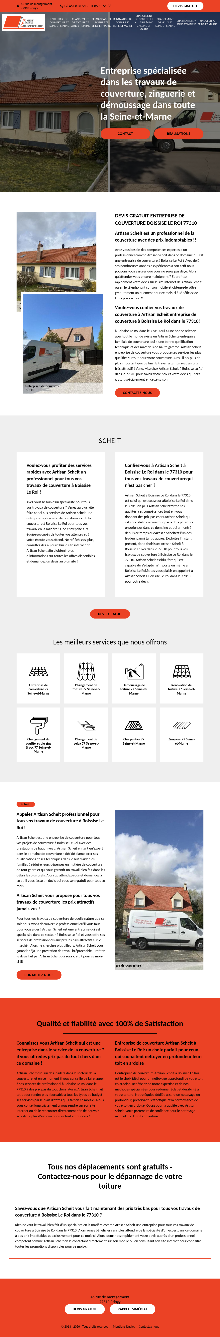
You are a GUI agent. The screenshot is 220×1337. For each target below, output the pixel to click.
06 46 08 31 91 (75, 6)
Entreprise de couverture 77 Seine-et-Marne (59, 23)
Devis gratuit (185, 6)
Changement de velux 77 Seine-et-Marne (165, 23)
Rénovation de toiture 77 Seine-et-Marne (122, 23)
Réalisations (178, 133)
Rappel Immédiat (132, 1309)
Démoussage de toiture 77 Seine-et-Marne (101, 23)
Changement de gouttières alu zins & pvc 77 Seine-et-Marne (144, 22)
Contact (125, 133)
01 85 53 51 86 (100, 6)
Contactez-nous (137, 393)
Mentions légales (124, 1326)
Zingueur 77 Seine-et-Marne (207, 22)
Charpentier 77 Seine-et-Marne (186, 22)
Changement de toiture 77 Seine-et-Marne (80, 23)
